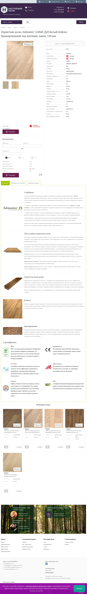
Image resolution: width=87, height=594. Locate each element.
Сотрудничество (48, 544)
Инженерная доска (5, 544)
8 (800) (59, 12)
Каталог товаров (49, 572)
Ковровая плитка (26, 549)
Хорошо (79, 588)
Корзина (73, 8)
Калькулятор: (8, 139)
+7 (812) (58, 9)
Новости (67, 544)
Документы (46, 549)
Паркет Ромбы (4, 549)
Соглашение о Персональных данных (53, 576)
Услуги (45, 546)
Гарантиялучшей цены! (36, 126)
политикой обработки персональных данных (38, 586)
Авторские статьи (69, 542)
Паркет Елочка (4, 546)
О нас (45, 542)
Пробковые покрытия (27, 546)
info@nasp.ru (60, 7)
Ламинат (24, 542)
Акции (73, 11)
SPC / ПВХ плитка (26, 544)
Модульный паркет (5, 551)
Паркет (2, 542)
